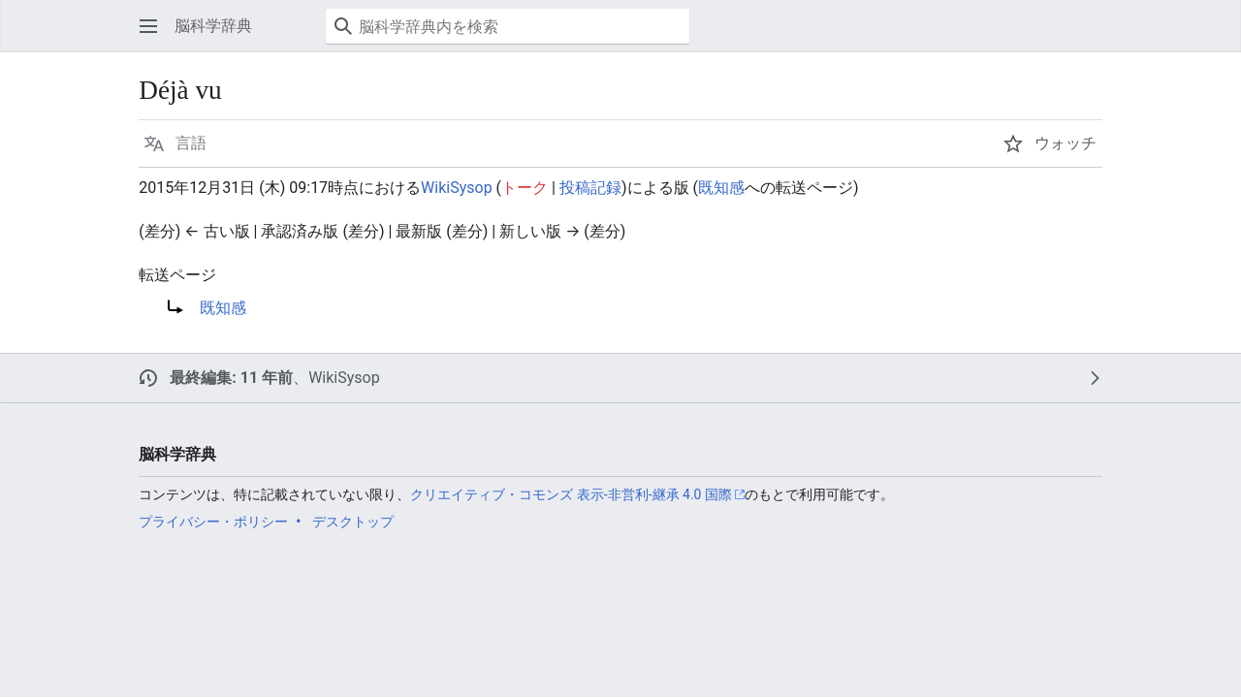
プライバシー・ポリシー (213, 521)
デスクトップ (353, 521)
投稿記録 (590, 187)
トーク (524, 187)
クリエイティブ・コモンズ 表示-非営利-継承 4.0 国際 (571, 494)
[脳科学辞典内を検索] (507, 26)
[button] (148, 26)
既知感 (721, 187)
